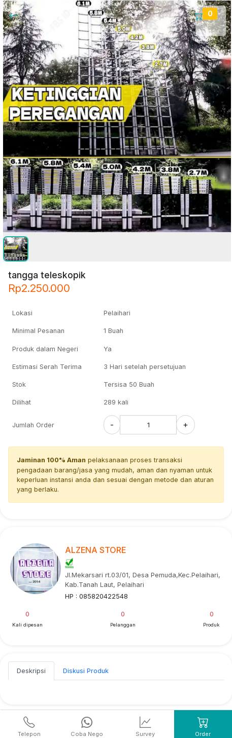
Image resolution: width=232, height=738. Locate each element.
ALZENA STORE (95, 550)
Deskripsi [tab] (31, 671)
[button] (15, 249)
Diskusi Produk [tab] (86, 671)
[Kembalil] (16, 15)
